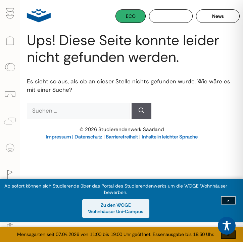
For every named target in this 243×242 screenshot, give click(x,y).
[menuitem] (10, 13)
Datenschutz (88, 136)
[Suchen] (141, 111)
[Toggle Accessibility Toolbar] (226, 225)
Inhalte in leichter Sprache (170, 136)
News (218, 16)
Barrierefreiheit (122, 136)
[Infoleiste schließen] (228, 200)
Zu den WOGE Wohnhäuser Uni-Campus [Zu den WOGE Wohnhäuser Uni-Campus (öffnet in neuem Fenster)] (115, 208)
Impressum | (60, 136)
